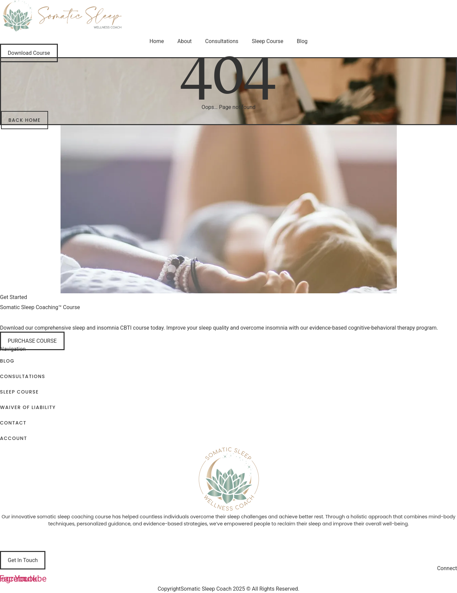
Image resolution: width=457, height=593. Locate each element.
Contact (13, 422)
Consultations (221, 41)
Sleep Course (267, 41)
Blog (302, 41)
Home (156, 41)
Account (13, 438)
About (185, 41)
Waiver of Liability (28, 407)
